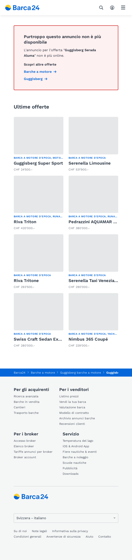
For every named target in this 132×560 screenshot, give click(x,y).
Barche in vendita (26, 401)
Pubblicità (70, 468)
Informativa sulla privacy (70, 531)
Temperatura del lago (78, 440)
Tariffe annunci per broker (33, 451)
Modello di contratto (74, 412)
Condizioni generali (27, 536)
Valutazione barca (72, 407)
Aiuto (89, 536)
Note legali (39, 531)
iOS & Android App (76, 446)
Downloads (70, 473)
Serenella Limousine (90, 163)
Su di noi (20, 531)
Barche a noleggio (75, 457)
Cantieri (19, 407)
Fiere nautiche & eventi (80, 451)
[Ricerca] (102, 7)
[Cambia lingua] (66, 518)
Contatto (104, 536)
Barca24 (20, 372)
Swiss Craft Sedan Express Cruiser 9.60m (57, 339)
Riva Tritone (26, 280)
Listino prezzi (69, 396)
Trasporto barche (26, 412)
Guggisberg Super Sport (38, 163)
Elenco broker (24, 446)
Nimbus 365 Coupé (88, 339)
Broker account (25, 457)
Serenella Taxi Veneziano (94, 280)
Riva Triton (25, 221)
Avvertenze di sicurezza (63, 536)
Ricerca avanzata (26, 396)
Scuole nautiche (74, 462)
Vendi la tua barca (72, 401)
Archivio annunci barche (77, 418)
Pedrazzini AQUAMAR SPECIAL (100, 221)
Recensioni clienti (72, 423)
